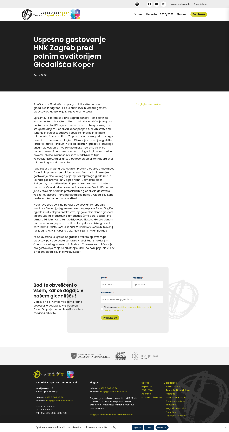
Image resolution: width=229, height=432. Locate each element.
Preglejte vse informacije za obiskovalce (111, 414)
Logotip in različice (176, 415)
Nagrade (170, 393)
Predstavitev (173, 386)
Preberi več (162, 427)
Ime (104, 277)
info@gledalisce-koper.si (59, 400)
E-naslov (107, 292)
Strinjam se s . (128, 309)
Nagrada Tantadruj (176, 408)
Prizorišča (171, 411)
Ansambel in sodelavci (178, 390)
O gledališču (200, 4)
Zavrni (149, 427)
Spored (138, 14)
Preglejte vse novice (148, 104)
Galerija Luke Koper (176, 397)
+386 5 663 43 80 (54, 397)
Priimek (137, 277)
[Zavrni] (225, 427)
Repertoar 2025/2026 (160, 14)
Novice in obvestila (180, 4)
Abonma (182, 14)
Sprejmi (137, 427)
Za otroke (199, 14)
